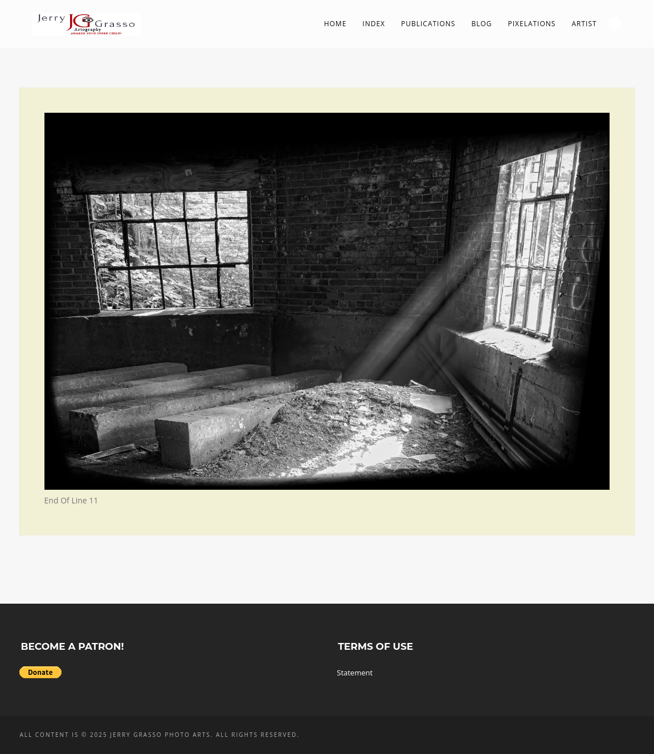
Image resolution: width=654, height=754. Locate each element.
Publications (428, 23)
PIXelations (531, 23)
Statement (355, 672)
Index (373, 23)
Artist (583, 23)
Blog (481, 23)
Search (615, 23)
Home (335, 23)
